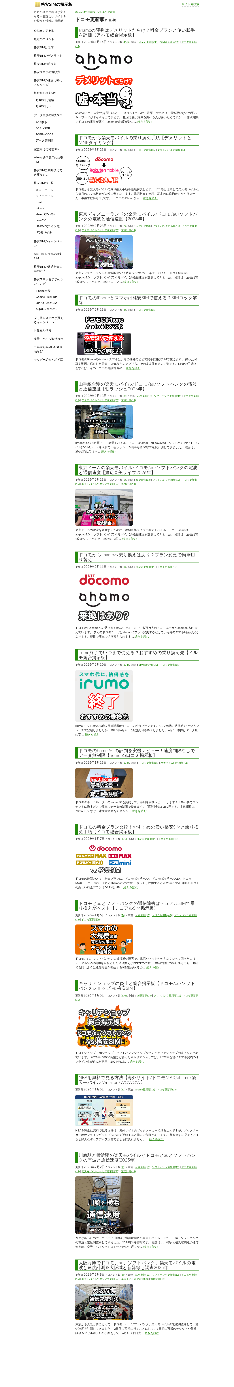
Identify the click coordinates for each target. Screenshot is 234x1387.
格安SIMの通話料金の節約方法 (48, 269)
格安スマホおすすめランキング (48, 281)
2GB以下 (41, 122)
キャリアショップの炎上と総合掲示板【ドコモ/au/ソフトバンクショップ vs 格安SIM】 (137, 986)
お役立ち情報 (42, 330)
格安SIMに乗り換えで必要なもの (48, 172)
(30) (125, 395)
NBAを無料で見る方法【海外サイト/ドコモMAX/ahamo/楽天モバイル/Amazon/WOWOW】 (137, 1080)
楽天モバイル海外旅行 (48, 338)
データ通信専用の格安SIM (48, 160)
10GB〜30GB (44, 134)
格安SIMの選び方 (45, 63)
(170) (124, 838)
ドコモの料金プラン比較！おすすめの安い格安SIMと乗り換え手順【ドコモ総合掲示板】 (139, 829)
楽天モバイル (44, 190)
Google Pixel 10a (46, 296)
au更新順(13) (143, 226)
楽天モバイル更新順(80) (171, 149)
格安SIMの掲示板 (53, 4)
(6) (124, 479)
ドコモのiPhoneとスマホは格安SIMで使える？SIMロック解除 (138, 300)
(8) (124, 566)
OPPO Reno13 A (46, 302)
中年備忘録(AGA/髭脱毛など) (48, 349)
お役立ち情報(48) (162, 915)
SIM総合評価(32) (169, 42)
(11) (123, 1167)
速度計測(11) (128, 230)
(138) (126, 762)
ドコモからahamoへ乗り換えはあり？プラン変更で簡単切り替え (137, 557)
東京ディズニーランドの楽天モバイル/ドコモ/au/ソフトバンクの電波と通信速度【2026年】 (138, 216)
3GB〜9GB (43, 128)
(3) (124, 309)
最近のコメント (44, 39)
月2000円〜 (43, 106)
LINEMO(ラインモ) (48, 226)
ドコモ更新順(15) (146, 149)
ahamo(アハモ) (45, 214)
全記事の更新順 (106, 11)
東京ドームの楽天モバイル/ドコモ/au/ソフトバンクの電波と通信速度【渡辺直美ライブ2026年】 (138, 470)
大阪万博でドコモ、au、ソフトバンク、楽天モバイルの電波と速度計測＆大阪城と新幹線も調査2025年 (137, 1265)
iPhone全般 (43, 290)
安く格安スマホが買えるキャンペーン (48, 320)
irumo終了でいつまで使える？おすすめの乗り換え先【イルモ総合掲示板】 (138, 655)
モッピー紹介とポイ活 (48, 359)
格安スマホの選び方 (47, 72)
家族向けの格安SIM (46, 149)
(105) (124, 995)
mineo (40, 208)
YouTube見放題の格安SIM (48, 256)
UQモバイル (44, 232)
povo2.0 (41, 220)
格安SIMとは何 (44, 47)
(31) (123, 1089)
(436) (126, 42)
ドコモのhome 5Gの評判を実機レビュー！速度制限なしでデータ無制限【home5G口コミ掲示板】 (137, 753)
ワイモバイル (44, 196)
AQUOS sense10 (46, 308)
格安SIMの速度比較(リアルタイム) (48, 82)
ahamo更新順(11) (148, 42)
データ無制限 (44, 140)
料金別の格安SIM (45, 93)
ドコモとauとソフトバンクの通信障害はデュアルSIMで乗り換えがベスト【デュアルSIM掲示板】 (137, 905)
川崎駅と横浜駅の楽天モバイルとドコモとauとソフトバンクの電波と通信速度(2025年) (137, 1157)
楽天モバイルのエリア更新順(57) (100, 230)
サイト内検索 (190, 4)
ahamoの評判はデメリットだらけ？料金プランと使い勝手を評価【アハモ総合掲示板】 (137, 32)
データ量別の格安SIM (48, 115)
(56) (123, 915)
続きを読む (144, 121)
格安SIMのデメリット (48, 55)
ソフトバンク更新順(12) (166, 226)
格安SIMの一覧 (44, 182)
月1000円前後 (45, 100)
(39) (123, 1274)
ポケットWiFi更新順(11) (174, 762)
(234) (126, 664)
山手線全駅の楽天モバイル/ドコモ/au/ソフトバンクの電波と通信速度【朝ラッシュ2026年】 (138, 386)
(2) (124, 149)
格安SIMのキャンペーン (48, 243)
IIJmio (39, 202)
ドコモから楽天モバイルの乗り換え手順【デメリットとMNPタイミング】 (135, 140)
